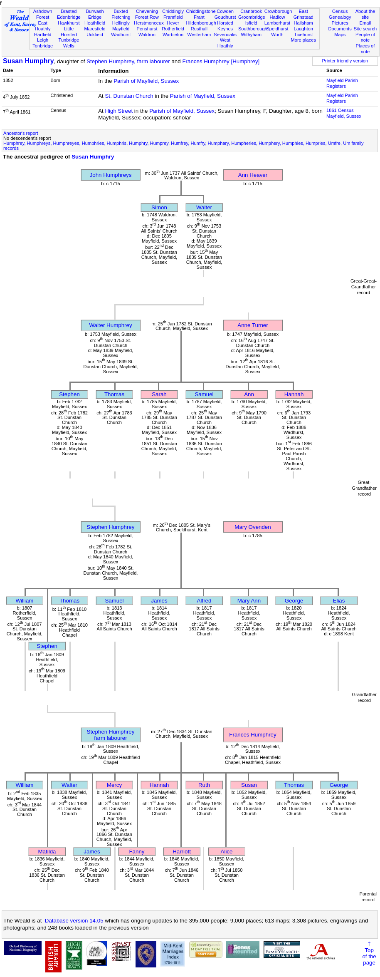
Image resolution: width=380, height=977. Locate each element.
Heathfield (94, 22)
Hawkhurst (68, 22)
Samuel (204, 394)
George (294, 601)
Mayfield (120, 28)
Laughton (303, 28)
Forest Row (147, 17)
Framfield (173, 17)
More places (303, 39)
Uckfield (94, 34)
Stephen (69, 394)
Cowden (225, 11)
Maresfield (94, 28)
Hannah (294, 394)
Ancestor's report (20, 133)
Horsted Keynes (225, 25)
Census (340, 11)
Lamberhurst (277, 22)
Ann (249, 394)
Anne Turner (252, 325)
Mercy (114, 785)
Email (365, 22)
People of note (365, 37)
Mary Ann (249, 601)
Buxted (121, 11)
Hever (173, 22)
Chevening (147, 11)
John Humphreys (111, 175)
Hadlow (277, 17)
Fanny (136, 851)
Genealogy (340, 17)
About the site (365, 14)
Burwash (95, 11)
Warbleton (173, 34)
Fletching (120, 17)
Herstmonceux (149, 22)
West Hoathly (225, 42)
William (25, 601)
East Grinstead (303, 14)
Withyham (251, 34)
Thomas (114, 394)
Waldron (146, 34)
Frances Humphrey (252, 735)
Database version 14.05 (74, 920)
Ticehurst (303, 34)
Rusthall (199, 28)
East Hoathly (43, 25)
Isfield (251, 22)
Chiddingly (173, 11)
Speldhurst (277, 28)
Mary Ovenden (252, 527)
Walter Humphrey (110, 325)
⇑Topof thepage (369, 953)
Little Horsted (69, 31)
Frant (199, 17)
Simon (159, 207)
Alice (227, 851)
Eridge (94, 17)
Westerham (199, 34)
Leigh (42, 39)
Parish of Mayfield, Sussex (146, 81)
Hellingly (121, 22)
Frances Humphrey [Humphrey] (220, 61)
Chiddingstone (201, 11)
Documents (340, 28)
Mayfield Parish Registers (342, 83)
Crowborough (278, 11)
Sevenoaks (225, 34)
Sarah (159, 394)
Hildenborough (201, 22)
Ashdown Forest (42, 14)
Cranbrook (251, 11)
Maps (339, 34)
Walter (204, 207)
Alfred (204, 601)
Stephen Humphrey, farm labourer (128, 61)
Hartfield (42, 34)
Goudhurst (225, 17)
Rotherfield (173, 28)
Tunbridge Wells (69, 42)
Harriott (182, 851)
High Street (119, 111)
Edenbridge (69, 17)
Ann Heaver (252, 175)
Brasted (68, 11)
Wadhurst (121, 34)
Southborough (252, 28)
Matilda (47, 851)
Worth (277, 34)
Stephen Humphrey (111, 527)
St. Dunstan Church (129, 96)
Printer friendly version (345, 60)
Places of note (365, 48)
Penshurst (146, 28)
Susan (249, 785)
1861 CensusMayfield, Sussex (343, 113)
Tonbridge (42, 45)
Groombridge (251, 17)
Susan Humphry (28, 60)
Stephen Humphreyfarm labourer (111, 735)
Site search (365, 28)
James (159, 601)
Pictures (340, 22)
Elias (339, 601)
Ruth (204, 785)
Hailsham (303, 22)
